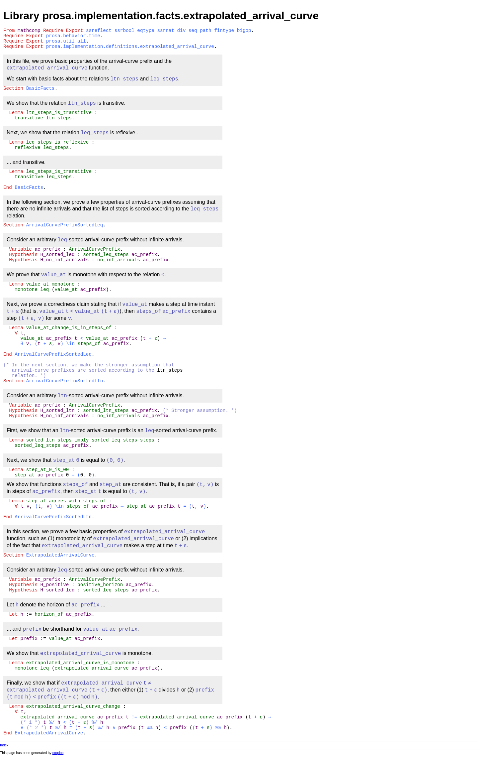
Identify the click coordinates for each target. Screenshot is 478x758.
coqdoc (58, 753)
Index (4, 745)
